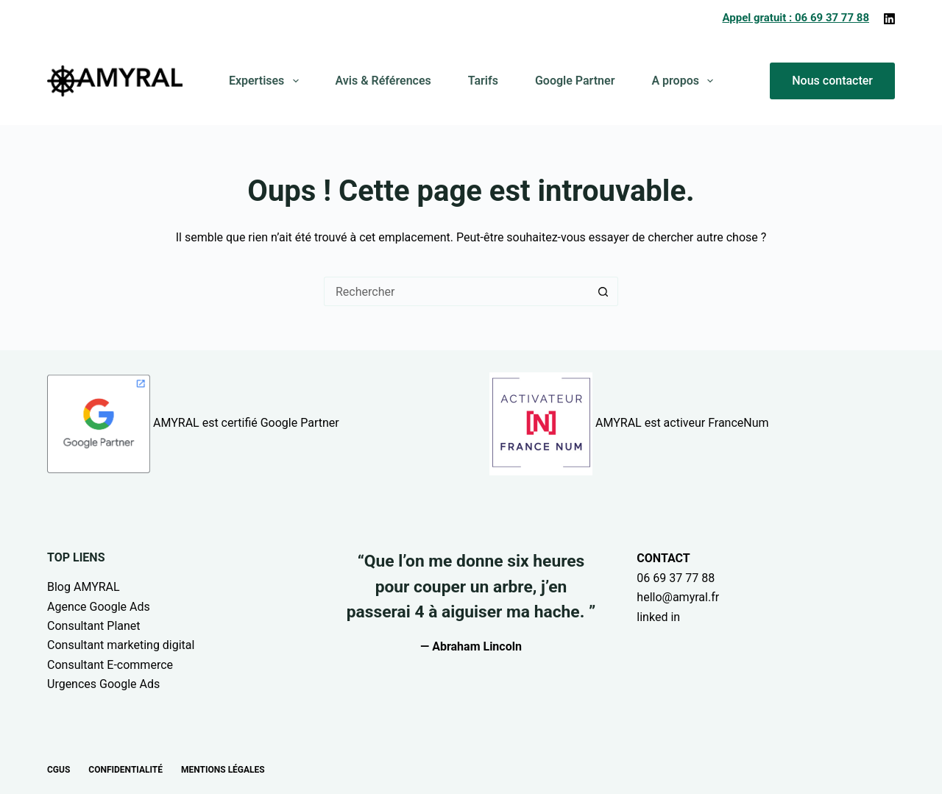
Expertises (267, 81)
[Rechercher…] (456, 291)
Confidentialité (125, 770)
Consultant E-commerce (110, 665)
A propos (685, 81)
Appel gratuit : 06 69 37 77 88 (795, 17)
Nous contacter (832, 81)
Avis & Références (383, 81)
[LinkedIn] (889, 18)
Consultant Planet (94, 626)
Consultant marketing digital (120, 645)
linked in (658, 617)
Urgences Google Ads (103, 684)
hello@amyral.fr (678, 597)
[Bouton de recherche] (603, 291)
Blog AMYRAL (83, 587)
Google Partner (575, 81)
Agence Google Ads (98, 607)
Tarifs (483, 81)
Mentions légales (223, 770)
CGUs (58, 770)
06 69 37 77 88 (676, 578)
